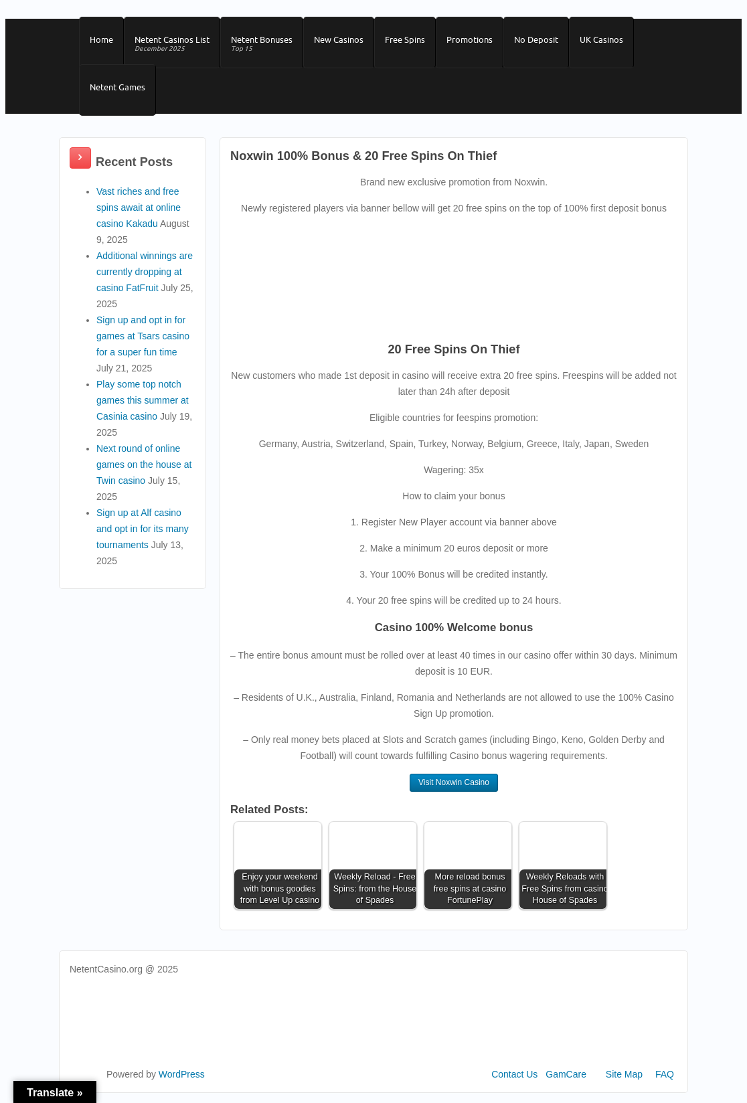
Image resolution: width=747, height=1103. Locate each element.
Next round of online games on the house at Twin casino (143, 464)
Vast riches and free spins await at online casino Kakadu (138, 207)
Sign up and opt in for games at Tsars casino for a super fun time (142, 336)
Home (101, 39)
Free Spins (405, 39)
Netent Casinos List (172, 44)
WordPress (182, 1074)
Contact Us (514, 1074)
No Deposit (536, 39)
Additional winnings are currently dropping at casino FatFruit (144, 271)
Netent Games (117, 87)
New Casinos (338, 39)
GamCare (566, 1074)
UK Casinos (601, 39)
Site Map (624, 1074)
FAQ (664, 1074)
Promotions (469, 39)
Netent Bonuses (262, 44)
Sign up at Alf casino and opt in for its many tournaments (142, 528)
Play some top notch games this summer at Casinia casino (142, 400)
